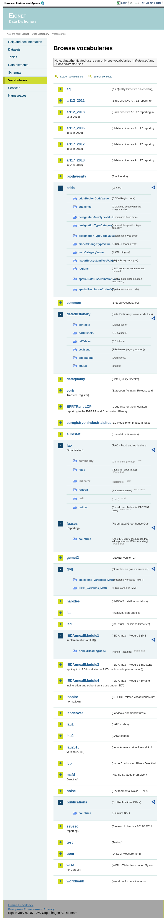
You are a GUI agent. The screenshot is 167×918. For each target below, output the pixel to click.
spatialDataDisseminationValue (94, 279)
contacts (84, 324)
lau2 (70, 736)
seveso (72, 826)
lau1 (70, 724)
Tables (12, 57)
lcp (69, 763)
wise (70, 865)
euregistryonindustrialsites (89, 422)
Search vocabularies (71, 76)
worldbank (75, 881)
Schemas (14, 72)
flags (81, 469)
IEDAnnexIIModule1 (83, 635)
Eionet (25, 34)
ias (69, 613)
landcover (75, 713)
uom (70, 853)
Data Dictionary (40, 34)
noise (71, 791)
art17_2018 (76, 160)
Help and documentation (25, 42)
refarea (83, 489)
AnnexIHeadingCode (92, 651)
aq (69, 89)
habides (73, 601)
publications (77, 802)
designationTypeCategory (94, 225)
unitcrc (83, 507)
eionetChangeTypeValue (94, 244)
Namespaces (17, 95)
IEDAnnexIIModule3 (83, 664)
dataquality (76, 379)
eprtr (70, 390)
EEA (26, 3)
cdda (71, 188)
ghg (70, 569)
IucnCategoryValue (91, 252)
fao (69, 445)
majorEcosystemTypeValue (94, 260)
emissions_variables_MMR (94, 579)
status (82, 365)
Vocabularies (17, 80)
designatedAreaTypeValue (94, 217)
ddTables (84, 341)
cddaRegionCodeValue (93, 198)
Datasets (14, 49)
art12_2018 (76, 112)
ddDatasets (86, 333)
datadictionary (78, 314)
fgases (72, 523)
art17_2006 (76, 128)
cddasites (84, 206)
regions (83, 268)
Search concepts (103, 76)
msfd (71, 775)
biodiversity (76, 176)
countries (84, 539)
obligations (85, 357)
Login (124, 3)
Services (14, 88)
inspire (72, 697)
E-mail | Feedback (20, 905)
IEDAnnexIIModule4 (83, 681)
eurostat (73, 434)
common (74, 302)
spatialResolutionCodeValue (94, 289)
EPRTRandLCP (79, 406)
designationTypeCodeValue (94, 235)
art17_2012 (76, 144)
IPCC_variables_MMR (92, 588)
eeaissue (84, 349)
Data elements (18, 65)
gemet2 (73, 557)
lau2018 (73, 747)
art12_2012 (76, 100)
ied (69, 624)
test (70, 842)
